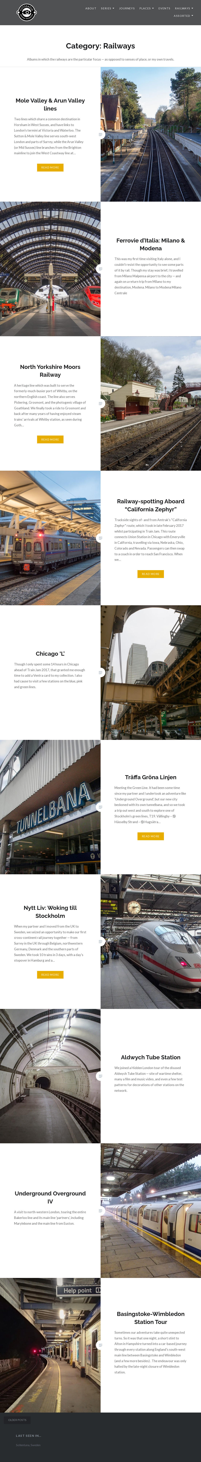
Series (106, 8)
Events (164, 8)
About (90, 8)
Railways (182, 8)
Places (145, 8)
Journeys (127, 8)
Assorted (182, 15)
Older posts (17, 1420)
